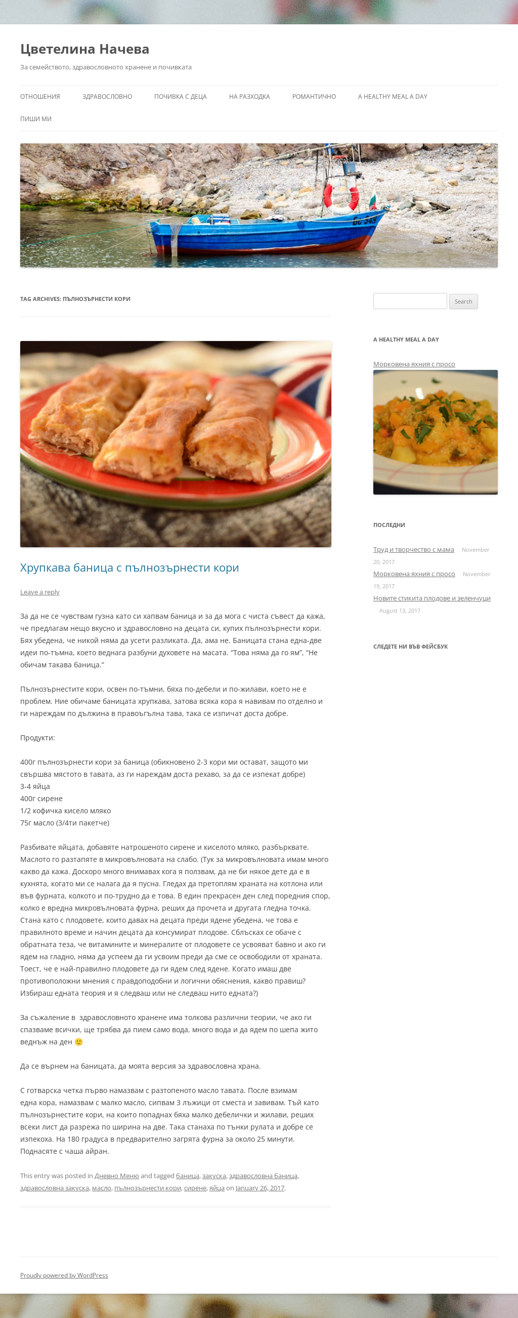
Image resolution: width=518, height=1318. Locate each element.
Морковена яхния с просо (414, 363)
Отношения (40, 96)
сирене (195, 1187)
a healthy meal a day (392, 96)
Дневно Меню (117, 1175)
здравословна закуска (54, 1187)
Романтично (314, 96)
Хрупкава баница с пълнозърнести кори (129, 567)
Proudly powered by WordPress (64, 1275)
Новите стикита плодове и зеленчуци (432, 597)
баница (187, 1175)
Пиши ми (36, 119)
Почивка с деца (180, 96)
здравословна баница (263, 1175)
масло (101, 1187)
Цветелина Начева (85, 49)
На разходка (249, 96)
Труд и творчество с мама (413, 549)
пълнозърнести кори (147, 1187)
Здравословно (107, 96)
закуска (214, 1175)
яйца (217, 1187)
